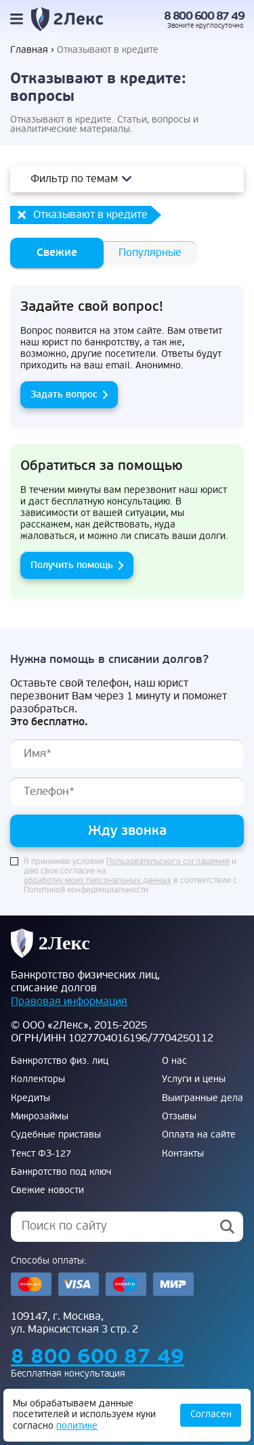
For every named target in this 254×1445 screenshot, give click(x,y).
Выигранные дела (202, 1098)
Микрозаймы (39, 1116)
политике (77, 1425)
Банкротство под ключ (61, 1172)
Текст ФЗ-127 (41, 1153)
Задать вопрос (64, 394)
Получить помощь (71, 565)
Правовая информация (69, 1001)
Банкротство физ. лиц (59, 1061)
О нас (174, 1061)
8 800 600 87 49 (204, 16)
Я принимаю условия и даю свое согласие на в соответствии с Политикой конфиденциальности (130, 876)
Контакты (183, 1153)
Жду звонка (127, 830)
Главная (29, 50)
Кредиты (30, 1098)
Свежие (57, 252)
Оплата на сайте (199, 1134)
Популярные (150, 252)
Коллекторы (38, 1079)
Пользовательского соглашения (168, 862)
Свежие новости (47, 1190)
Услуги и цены (194, 1079)
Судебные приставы (56, 1134)
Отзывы (179, 1116)
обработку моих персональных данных (97, 881)
